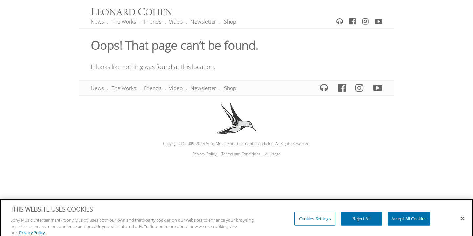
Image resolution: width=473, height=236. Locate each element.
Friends (152, 21)
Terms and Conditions (240, 154)
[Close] (462, 220)
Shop (230, 21)
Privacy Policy (204, 154)
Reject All (361, 220)
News (97, 21)
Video (176, 21)
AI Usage (273, 154)
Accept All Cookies (408, 220)
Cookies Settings (315, 220)
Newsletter (203, 21)
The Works (124, 21)
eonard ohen (131, 13)
